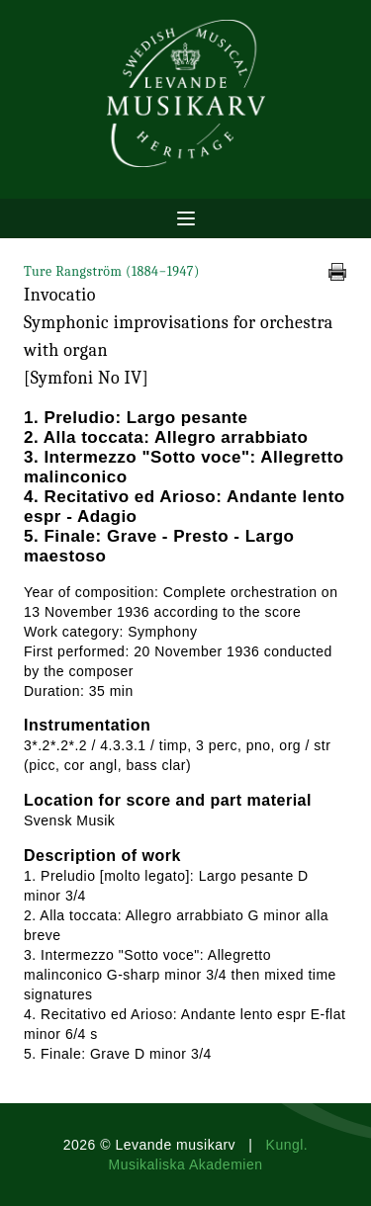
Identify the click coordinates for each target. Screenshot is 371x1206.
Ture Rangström (112, 271)
